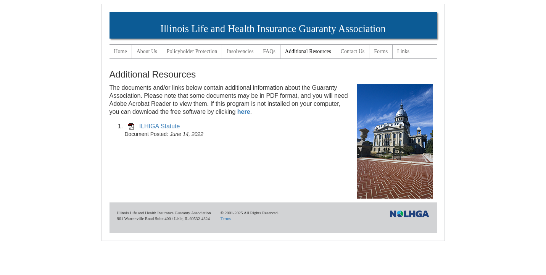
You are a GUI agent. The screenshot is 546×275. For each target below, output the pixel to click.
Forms (381, 51)
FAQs (269, 51)
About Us (147, 51)
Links (403, 51)
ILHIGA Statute (159, 126)
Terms (226, 218)
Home (120, 51)
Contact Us (353, 51)
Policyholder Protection (192, 51)
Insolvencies (240, 51)
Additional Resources (308, 51)
